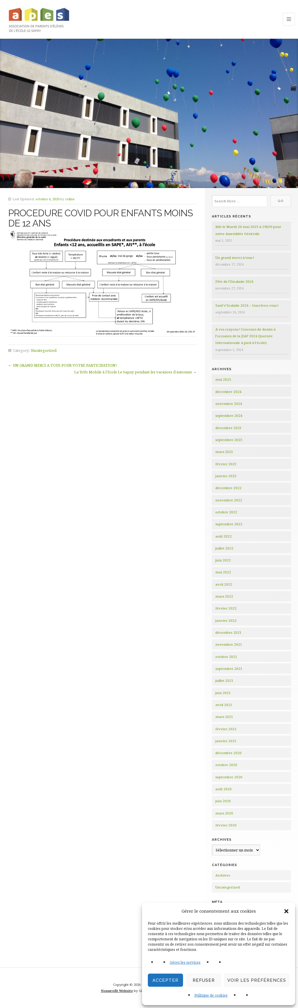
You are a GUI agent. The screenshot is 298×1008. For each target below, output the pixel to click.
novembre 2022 (228, 500)
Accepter (165, 980)
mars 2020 (224, 813)
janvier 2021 (226, 741)
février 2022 (226, 608)
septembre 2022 (228, 524)
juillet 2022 (224, 548)
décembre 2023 (228, 428)
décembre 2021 (228, 632)
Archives (222, 875)
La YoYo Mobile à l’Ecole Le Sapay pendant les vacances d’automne (133, 372)
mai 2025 (223, 379)
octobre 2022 (226, 512)
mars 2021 (224, 716)
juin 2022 (223, 560)
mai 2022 (223, 572)
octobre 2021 (226, 656)
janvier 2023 (226, 476)
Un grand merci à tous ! (234, 257)
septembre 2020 (228, 777)
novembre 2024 (228, 403)
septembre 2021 (228, 668)
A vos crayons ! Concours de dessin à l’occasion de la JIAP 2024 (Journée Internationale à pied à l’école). (245, 336)
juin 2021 (223, 693)
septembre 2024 (228, 415)
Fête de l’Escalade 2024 (234, 281)
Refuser (204, 980)
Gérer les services (185, 962)
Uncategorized (43, 350)
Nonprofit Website (117, 990)
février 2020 (226, 825)
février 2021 (226, 729)
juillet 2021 (224, 680)
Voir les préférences (256, 980)
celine (70, 199)
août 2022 (223, 536)
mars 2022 (224, 596)
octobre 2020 (226, 765)
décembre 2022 (228, 488)
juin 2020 (223, 801)
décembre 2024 (228, 391)
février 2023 (226, 464)
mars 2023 (224, 451)
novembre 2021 (228, 644)
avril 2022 (223, 584)
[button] (286, 911)
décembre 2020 (228, 753)
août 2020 (223, 789)
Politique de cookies (211, 995)
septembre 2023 (228, 440)
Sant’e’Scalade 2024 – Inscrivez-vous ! (247, 305)
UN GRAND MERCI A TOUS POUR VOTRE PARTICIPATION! (65, 365)
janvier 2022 (226, 620)
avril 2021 (223, 705)
